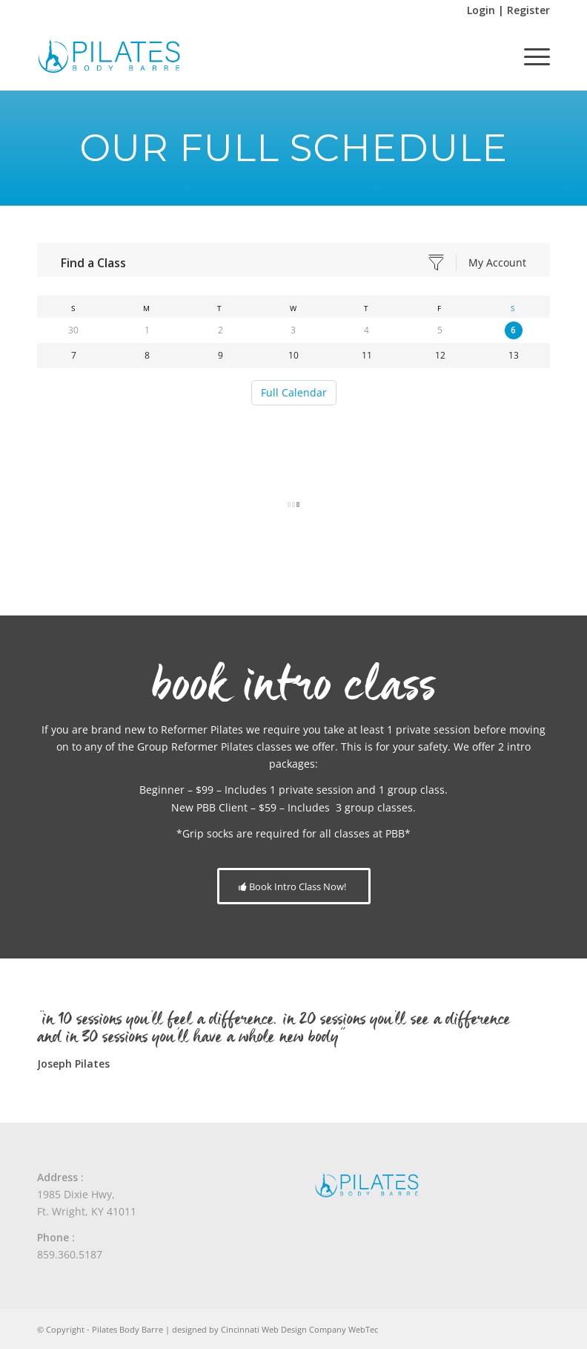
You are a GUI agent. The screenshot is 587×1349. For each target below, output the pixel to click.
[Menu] (529, 56)
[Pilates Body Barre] (109, 56)
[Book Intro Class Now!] (294, 886)
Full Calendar (294, 392)
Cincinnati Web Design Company (283, 1329)
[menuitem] (529, 56)
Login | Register (508, 10)
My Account (497, 262)
